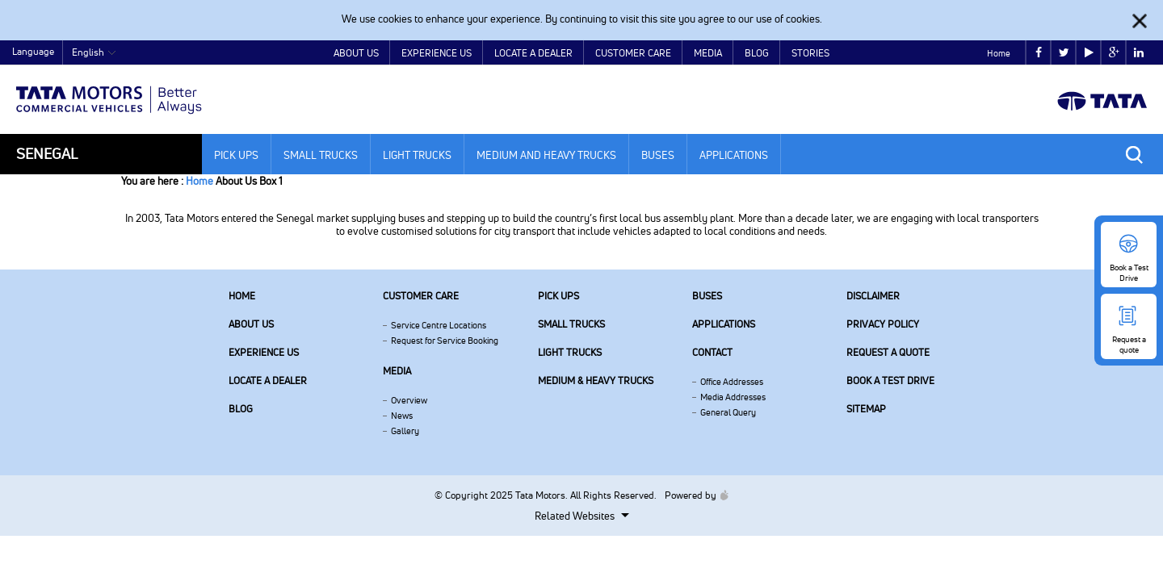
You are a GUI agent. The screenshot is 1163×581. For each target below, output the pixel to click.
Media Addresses (733, 397)
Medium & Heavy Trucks (595, 380)
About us (251, 324)
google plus (1114, 52)
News (402, 415)
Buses (657, 154)
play (1089, 52)
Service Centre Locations (438, 325)
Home (998, 53)
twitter (1064, 52)
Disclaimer (873, 296)
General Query (728, 412)
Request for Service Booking (444, 340)
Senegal (47, 153)
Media (708, 53)
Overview (409, 400)
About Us (356, 53)
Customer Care (633, 53)
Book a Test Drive (890, 380)
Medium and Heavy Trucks (546, 154)
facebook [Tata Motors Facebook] (1038, 52)
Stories (810, 53)
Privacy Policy (882, 324)
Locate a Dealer (533, 53)
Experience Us (436, 53)
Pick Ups (236, 154)
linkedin (1139, 52)
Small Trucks (320, 154)
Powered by (692, 495)
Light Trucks (417, 154)
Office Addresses (731, 381)
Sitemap (866, 409)
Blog (757, 53)
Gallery (405, 431)
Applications (733, 154)
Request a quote (888, 352)
